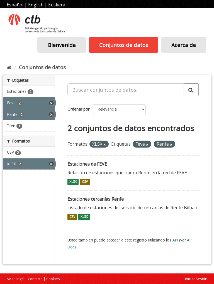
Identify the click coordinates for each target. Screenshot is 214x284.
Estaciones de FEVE (87, 164)
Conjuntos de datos (123, 44)
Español (15, 5)
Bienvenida (62, 44)
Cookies (53, 278)
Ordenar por (78, 109)
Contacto (35, 278)
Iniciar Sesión (196, 278)
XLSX (73, 182)
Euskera (56, 5)
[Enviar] (191, 89)
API (175, 240)
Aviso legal (15, 278)
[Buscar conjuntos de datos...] (125, 89)
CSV (85, 182)
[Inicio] (9, 67)
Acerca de (183, 44)
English (35, 5)
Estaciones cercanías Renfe (95, 199)
